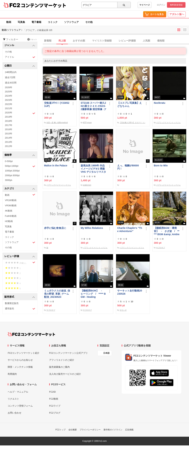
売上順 (62, 40)
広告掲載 (129, 429)
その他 (89, 22)
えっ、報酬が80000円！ (128, 167)
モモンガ (123, 310)
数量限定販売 (12, 303)
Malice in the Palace (55, 165)
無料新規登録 (176, 5)
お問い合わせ (14, 412)
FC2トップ (60, 429)
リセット (32, 39)
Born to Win (161, 165)
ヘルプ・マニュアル (18, 391)
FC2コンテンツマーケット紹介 (23, 353)
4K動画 (8, 210)
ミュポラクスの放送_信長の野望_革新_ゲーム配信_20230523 (57, 293)
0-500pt (9, 161)
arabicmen (87, 185)
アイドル (20, 57)
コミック (53, 22)
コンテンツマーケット (43, 5)
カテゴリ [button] (19, 188)
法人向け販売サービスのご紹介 (65, 374)
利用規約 (12, 374)
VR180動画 (10, 200)
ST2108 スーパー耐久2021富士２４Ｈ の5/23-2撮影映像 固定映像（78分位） (93, 106)
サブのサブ (160, 248)
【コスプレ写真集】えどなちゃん (129, 104)
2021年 (8, 108)
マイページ (144, 5)
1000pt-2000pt (12, 170)
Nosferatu (159, 102)
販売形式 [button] (19, 297)
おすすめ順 (79, 40)
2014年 (8, 137)
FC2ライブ (54, 405)
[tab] (116, 40)
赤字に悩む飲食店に (55, 228)
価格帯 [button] (19, 155)
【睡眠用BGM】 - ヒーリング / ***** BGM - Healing (93, 293)
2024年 (8, 95)
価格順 (160, 40)
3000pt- (9, 180)
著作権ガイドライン (112, 429)
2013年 (8, 142)
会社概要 (72, 429)
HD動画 (9, 221)
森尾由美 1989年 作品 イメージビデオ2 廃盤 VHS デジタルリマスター (93, 168)
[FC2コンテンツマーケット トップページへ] (31, 334)
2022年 (8, 104)
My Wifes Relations (92, 228)
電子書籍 (36, 22)
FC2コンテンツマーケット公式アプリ (68, 353)
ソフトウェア (71, 22)
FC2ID (52, 391)
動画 (8, 22)
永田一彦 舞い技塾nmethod (57, 123)
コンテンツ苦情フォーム (20, 405)
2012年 (8, 146)
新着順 (47, 40)
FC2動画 (53, 398)
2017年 (8, 125)
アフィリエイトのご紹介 (61, 360)
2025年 (8, 91)
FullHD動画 (10, 216)
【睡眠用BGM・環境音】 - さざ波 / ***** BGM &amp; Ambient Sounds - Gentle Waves (167, 231)
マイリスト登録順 (102, 40)
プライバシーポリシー (90, 429)
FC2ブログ (54, 412)
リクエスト (13, 398)
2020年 (20, 113)
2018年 (8, 121)
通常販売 (20, 308)
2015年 (8, 133)
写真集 (21, 22)
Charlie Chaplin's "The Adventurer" (129, 230)
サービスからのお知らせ (20, 360)
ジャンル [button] (19, 45)
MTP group (87, 123)
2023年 (8, 100)
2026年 (8, 87)
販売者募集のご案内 (59, 367)
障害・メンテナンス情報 (20, 367)
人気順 (146, 40)
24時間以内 (10, 72)
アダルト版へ (176, 14)
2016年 (8, 129)
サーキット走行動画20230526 (129, 292)
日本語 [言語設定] (106, 353)
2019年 (8, 116)
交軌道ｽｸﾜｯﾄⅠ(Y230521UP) (56, 104)
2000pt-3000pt (12, 175)
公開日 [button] (19, 66)
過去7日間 (10, 77)
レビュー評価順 (127, 40)
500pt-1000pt (20, 166)
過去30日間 (10, 82)
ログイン (161, 5)
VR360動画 (10, 205)
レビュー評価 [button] (19, 256)
